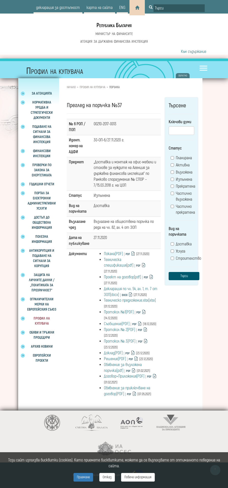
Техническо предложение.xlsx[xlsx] (130, 300)
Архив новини (42, 346)
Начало (71, 87)
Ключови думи (180, 121)
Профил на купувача (92, 87)
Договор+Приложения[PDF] (124, 376)
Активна (180, 165)
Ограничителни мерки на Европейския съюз (41, 304)
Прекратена (182, 186)
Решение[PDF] (115, 358)
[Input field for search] (179, 8)
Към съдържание (193, 51)
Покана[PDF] (113, 253)
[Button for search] (151, 8)
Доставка (181, 244)
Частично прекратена (182, 209)
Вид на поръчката (177, 231)
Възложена (181, 172)
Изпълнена (181, 179)
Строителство (182, 258)
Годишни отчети (41, 184)
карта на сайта (99, 7)
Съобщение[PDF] (116, 323)
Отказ (107, 477)
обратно (182, 75)
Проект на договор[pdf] (122, 277)
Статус (175, 148)
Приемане (83, 477)
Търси (184, 276)
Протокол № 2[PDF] (119, 329)
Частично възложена (181, 196)
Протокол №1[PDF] (119, 312)
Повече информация (137, 477)
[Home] (137, 7)
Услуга (178, 251)
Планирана (181, 158)
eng (122, 7)
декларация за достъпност (58, 7)
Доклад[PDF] (113, 353)
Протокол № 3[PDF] (119, 341)
